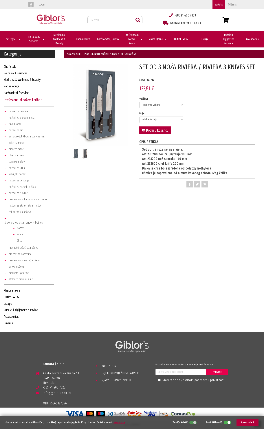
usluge (8, 304)
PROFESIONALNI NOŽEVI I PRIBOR (101, 54)
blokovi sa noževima (20, 254)
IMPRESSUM (109, 366)
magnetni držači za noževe (23, 248)
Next (131, 111)
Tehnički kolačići (180, 422)
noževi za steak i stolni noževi (25, 205)
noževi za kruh (17, 168)
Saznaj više (119, 422)
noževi (20, 228)
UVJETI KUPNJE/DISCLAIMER (120, 373)
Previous (70, 111)
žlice (19, 240)
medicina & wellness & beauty (22, 80)
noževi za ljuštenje (19, 180)
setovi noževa (16, 266)
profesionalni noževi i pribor (23, 100)
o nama (232, 4)
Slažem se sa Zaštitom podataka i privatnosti (193, 380)
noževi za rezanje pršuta (22, 187)
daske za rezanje (18, 111)
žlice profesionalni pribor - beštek (24, 222)
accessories (11, 317)
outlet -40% (11, 297)
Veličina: (143, 98)
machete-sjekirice (19, 273)
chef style (10, 67)
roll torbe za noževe (20, 212)
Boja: (141, 113)
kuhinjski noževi (17, 174)
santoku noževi (17, 162)
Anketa (219, 4)
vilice (20, 234)
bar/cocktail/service (16, 93)
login (41, 4)
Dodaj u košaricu (155, 130)
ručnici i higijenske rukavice (21, 310)
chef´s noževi (16, 155)
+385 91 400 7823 (50, 388)
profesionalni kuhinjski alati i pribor (28, 199)
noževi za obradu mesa (21, 118)
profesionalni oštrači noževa (24, 260)
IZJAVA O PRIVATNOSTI (116, 380)
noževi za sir (16, 130)
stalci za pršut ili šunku (21, 279)
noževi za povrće (18, 193)
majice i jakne (12, 290)
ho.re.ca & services (15, 73)
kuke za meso (16, 143)
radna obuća (11, 86)
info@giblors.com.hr (54, 393)
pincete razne (16, 149)
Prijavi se (217, 371)
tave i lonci (15, 124)
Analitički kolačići (214, 422)
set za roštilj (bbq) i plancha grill (27, 136)
